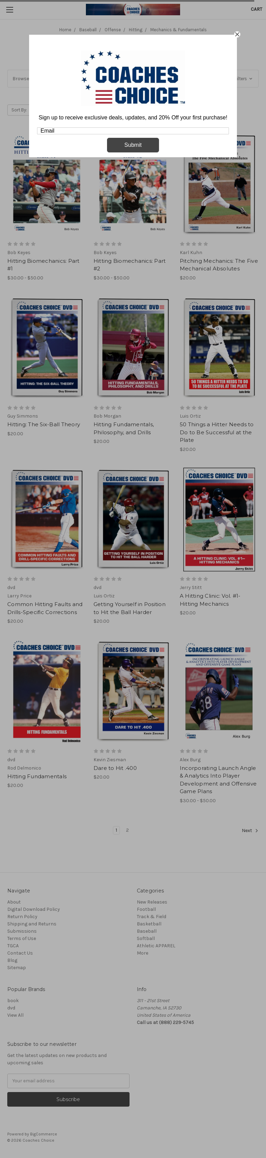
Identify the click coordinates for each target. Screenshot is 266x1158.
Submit (133, 145)
